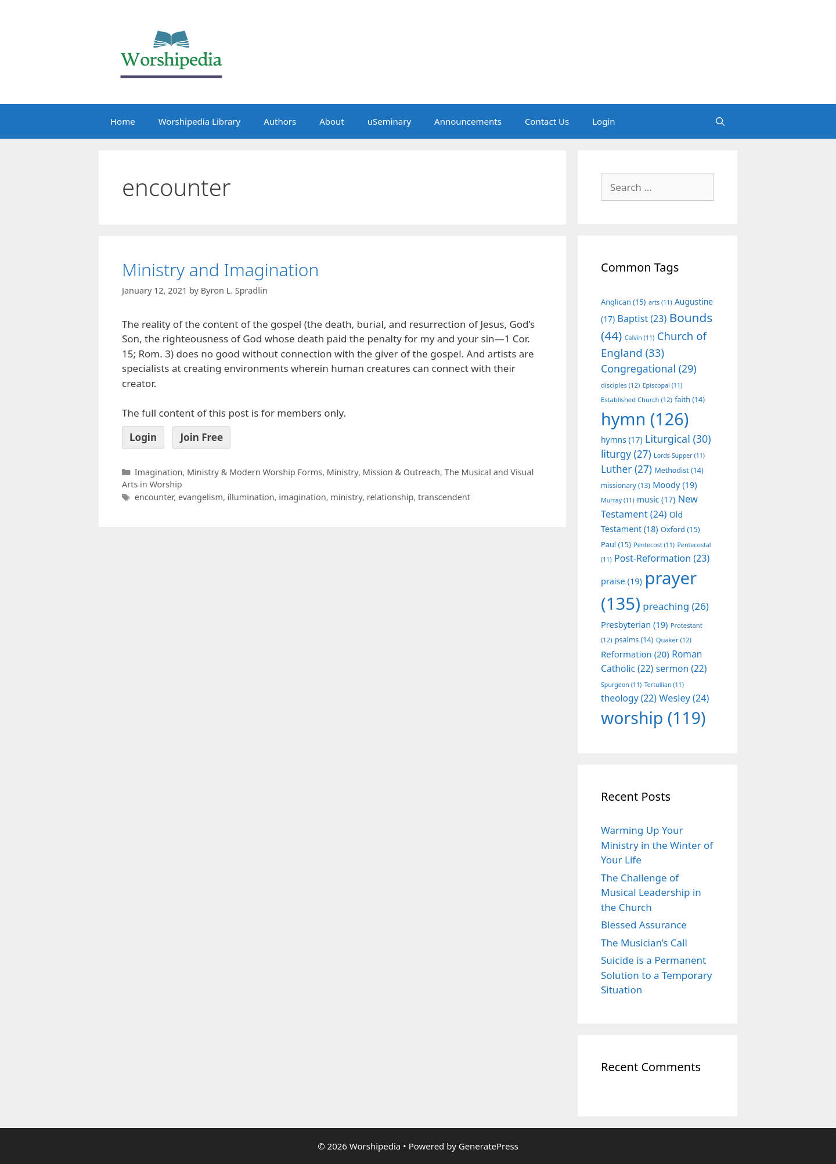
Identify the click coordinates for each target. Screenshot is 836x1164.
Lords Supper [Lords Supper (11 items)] (679, 455)
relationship (390, 497)
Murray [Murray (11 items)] (618, 500)
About (331, 121)
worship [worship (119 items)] (653, 718)
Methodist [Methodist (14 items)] (678, 470)
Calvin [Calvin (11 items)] (640, 338)
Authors (280, 121)
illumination (251, 497)
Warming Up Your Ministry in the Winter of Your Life (657, 844)
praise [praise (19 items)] (621, 581)
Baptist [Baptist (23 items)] (642, 318)
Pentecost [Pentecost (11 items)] (654, 545)
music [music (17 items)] (656, 499)
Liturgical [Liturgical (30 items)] (678, 439)
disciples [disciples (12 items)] (620, 385)
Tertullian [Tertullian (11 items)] (664, 685)
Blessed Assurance (644, 924)
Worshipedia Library (199, 121)
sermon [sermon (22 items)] (681, 668)
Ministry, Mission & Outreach (383, 472)
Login (603, 121)
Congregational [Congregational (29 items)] (649, 368)
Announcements (468, 121)
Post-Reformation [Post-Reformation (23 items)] (661, 558)
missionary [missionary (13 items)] (625, 485)
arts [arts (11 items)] (660, 302)
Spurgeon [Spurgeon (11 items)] (621, 685)
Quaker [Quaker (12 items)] (673, 639)
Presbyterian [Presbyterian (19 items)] (634, 624)
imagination (302, 497)
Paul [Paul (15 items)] (616, 544)
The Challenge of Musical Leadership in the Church (651, 892)
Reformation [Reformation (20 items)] (635, 654)
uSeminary (389, 121)
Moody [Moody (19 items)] (675, 484)
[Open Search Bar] (720, 121)
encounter (154, 497)
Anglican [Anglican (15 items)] (623, 302)
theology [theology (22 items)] (629, 698)
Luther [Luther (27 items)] (626, 469)
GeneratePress (488, 1146)
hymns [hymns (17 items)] (622, 439)
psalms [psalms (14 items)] (634, 640)
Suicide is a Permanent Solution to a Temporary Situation (656, 974)
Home (122, 121)
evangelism (200, 497)
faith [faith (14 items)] (690, 399)
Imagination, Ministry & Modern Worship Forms (228, 472)
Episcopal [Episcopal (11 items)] (663, 385)
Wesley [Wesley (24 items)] (684, 698)
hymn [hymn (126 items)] (645, 418)
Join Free (201, 437)
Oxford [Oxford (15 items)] (680, 529)
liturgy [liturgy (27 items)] (626, 454)
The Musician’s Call (644, 942)
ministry (346, 497)
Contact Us (547, 121)
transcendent (444, 497)
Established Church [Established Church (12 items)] (636, 399)
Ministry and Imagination (220, 269)
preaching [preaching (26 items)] (676, 606)
